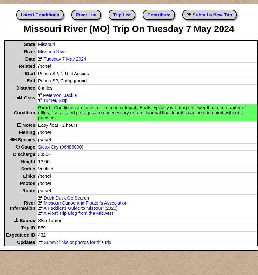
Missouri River (52, 51)
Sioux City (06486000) (60, 147)
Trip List (122, 14)
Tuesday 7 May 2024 (65, 58)
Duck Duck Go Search (66, 198)
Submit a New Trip (212, 14)
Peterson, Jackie (60, 95)
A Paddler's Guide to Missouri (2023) (80, 208)
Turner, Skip (55, 100)
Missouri (46, 44)
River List (86, 14)
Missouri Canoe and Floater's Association (86, 203)
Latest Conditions (40, 14)
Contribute (158, 14)
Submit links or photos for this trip (77, 242)
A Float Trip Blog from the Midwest (78, 213)
